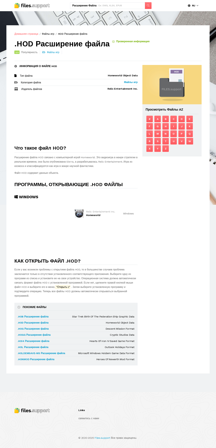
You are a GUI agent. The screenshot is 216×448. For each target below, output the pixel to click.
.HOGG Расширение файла (34, 334)
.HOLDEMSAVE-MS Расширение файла (41, 353)
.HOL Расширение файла (33, 347)
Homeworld (93, 215)
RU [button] (191, 5)
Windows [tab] (26, 197)
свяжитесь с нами (88, 418)
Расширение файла (84, 5)
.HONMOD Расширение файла (36, 359)
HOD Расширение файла (72, 33)
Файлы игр (48, 33)
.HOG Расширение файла (33, 328)
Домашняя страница (26, 33)
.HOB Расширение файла (33, 316)
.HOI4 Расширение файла (33, 341)
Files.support (102, 437)
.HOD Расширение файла (33, 322)
